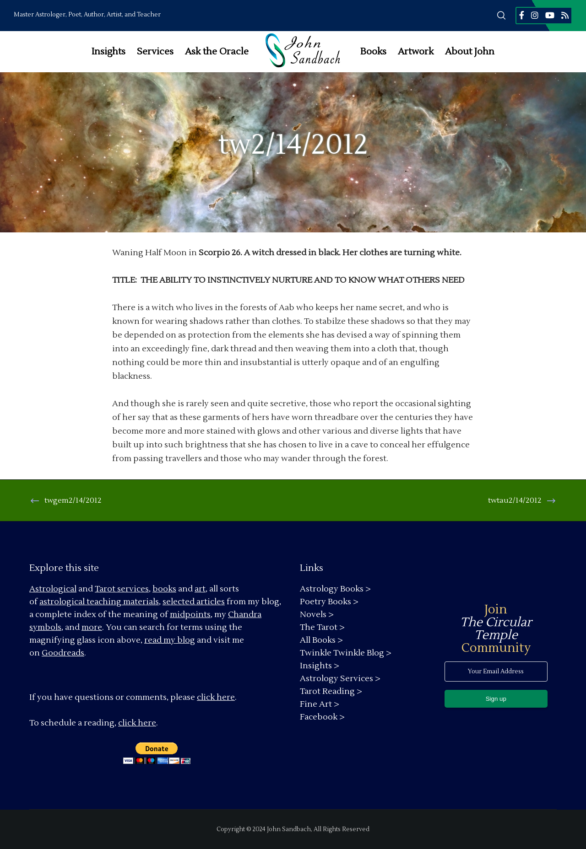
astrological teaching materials (99, 601)
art (200, 589)
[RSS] (565, 15)
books (164, 589)
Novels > (317, 614)
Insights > (319, 666)
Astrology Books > (335, 589)
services (133, 589)
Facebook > (322, 717)
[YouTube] (549, 15)
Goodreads (63, 653)
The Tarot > (322, 627)
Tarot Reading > (331, 691)
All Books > (321, 640)
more (91, 627)
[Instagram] (534, 15)
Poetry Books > (329, 601)
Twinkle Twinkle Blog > (345, 653)
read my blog (169, 640)
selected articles (194, 601)
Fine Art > (319, 704)
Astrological (52, 589)
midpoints (190, 614)
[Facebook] (521, 15)
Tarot (105, 589)
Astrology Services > (340, 678)
